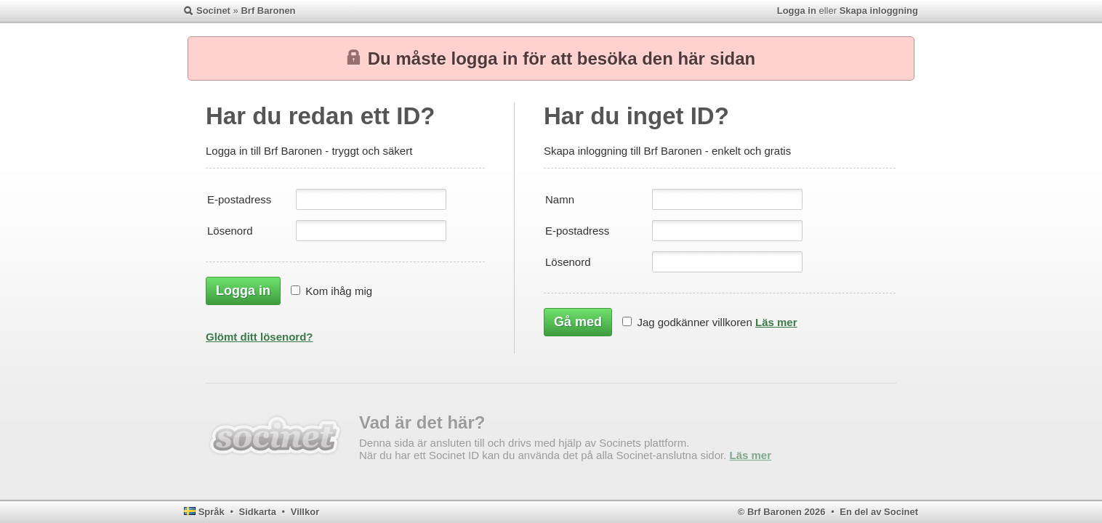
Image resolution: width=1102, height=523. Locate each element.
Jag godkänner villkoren (694, 322)
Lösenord (230, 230)
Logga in (796, 10)
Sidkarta (257, 511)
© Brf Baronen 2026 (782, 511)
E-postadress (239, 199)
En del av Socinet (879, 511)
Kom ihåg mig (338, 291)
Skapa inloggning (879, 10)
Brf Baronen (268, 10)
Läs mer (776, 322)
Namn (559, 199)
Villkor (305, 511)
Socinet (213, 10)
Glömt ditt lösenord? (259, 337)
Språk (211, 511)
